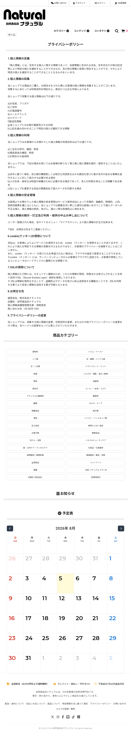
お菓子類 (35, 433)
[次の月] (121, 528)
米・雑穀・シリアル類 (95, 359)
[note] (78, 717)
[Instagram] (58, 717)
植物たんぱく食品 (95, 426)
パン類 (35, 359)
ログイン (100, 3)
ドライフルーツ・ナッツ (95, 366)
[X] (52, 717)
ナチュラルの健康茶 (35, 396)
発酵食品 (35, 411)
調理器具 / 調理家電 (35, 455)
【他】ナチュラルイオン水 (95, 470)
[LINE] (67, 717)
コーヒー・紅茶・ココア (95, 389)
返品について (53, 703)
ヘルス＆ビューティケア (95, 440)
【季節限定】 (95, 477)
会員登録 (120, 3)
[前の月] (10, 528)
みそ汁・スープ (95, 403)
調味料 (35, 352)
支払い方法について (35, 703)
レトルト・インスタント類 (95, 418)
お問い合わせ (58, 3)
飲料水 (35, 389)
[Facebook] (63, 717)
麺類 (35, 403)
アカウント (79, 3)
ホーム (11, 34)
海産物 (96, 381)
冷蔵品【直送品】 (35, 477)
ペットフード (95, 463)
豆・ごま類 (35, 366)
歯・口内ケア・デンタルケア (35, 448)
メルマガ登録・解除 (65, 709)
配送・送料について (14, 703)
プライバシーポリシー (100, 703)
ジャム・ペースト (95, 352)
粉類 (35, 374)
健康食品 (95, 433)
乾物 (35, 381)
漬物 (35, 418)
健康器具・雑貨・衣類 (95, 455)
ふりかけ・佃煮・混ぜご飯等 (96, 374)
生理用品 (35, 463)
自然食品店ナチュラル (63, 728)
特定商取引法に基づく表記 (75, 703)
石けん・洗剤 (35, 440)
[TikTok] (73, 717)
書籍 (35, 470)
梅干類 (96, 411)
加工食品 (35, 426)
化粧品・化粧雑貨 (95, 448)
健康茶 (96, 396)
